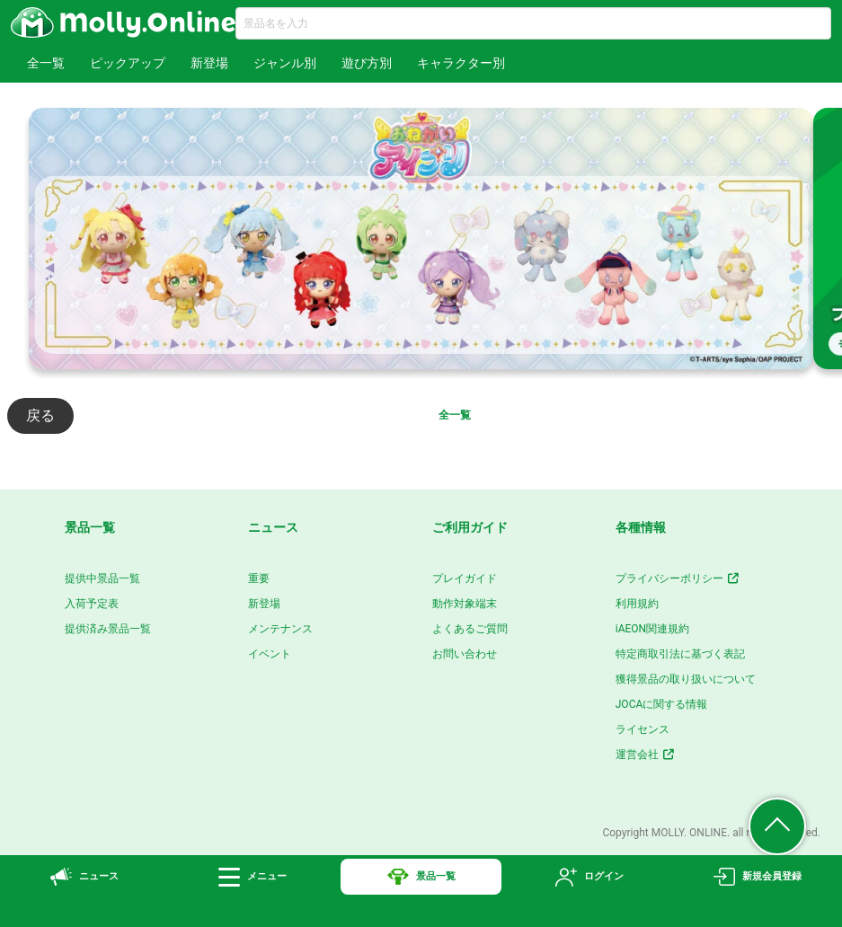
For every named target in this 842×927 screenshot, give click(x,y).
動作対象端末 (464, 603)
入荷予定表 (92, 603)
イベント (269, 654)
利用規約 (637, 603)
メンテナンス (280, 628)
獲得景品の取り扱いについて (686, 679)
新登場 (209, 63)
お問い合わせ (464, 654)
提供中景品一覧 (102, 578)
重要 (259, 578)
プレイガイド (464, 578)
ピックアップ (127, 63)
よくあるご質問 (470, 628)
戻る (40, 415)
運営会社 (646, 754)
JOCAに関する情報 (662, 704)
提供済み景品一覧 (108, 628)
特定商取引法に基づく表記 (680, 654)
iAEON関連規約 (652, 628)
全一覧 (46, 63)
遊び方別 (366, 63)
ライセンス (642, 729)
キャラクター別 (461, 63)
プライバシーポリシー (678, 578)
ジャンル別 (284, 63)
